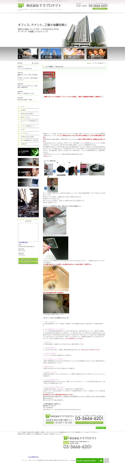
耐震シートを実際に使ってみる (26, 93)
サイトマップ (59, 434)
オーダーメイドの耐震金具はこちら (29, 121)
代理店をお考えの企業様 (27, 136)
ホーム (89, 63)
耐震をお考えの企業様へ (27, 113)
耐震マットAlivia (25, 117)
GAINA (23, 129)
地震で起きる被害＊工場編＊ (25, 99)
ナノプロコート (25, 133)
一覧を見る (36, 63)
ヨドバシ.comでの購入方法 (25, 68)
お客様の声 (24, 144)
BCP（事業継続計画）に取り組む (29, 140)
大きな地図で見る (23, 242)
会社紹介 (23, 110)
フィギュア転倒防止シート (28, 126)
